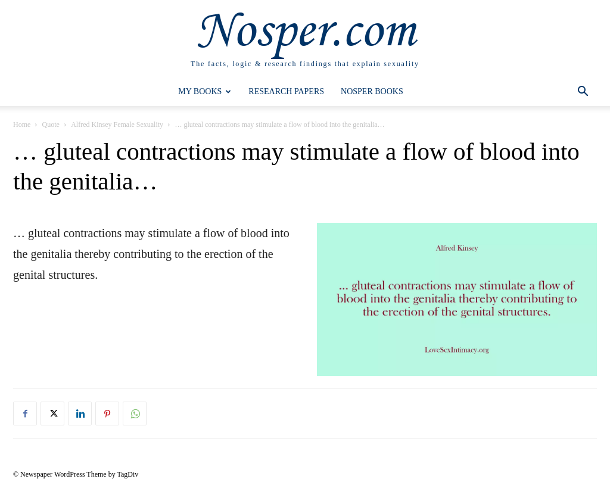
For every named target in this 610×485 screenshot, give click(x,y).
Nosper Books (372, 91)
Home (21, 124)
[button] (582, 92)
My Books (204, 91)
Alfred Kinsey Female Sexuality (117, 124)
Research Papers (286, 91)
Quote (51, 124)
